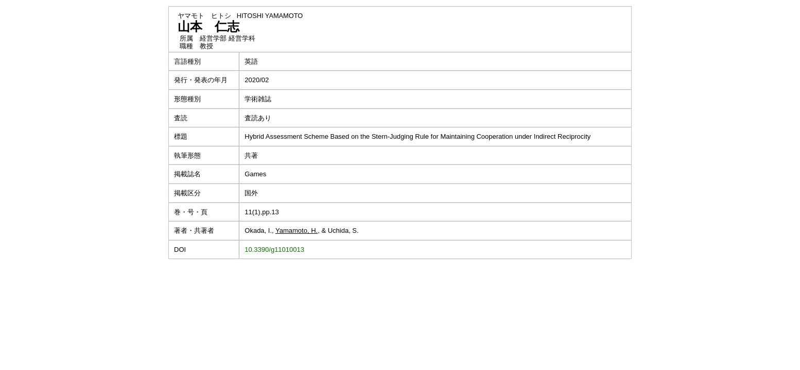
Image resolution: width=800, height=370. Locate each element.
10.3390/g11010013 (274, 249)
